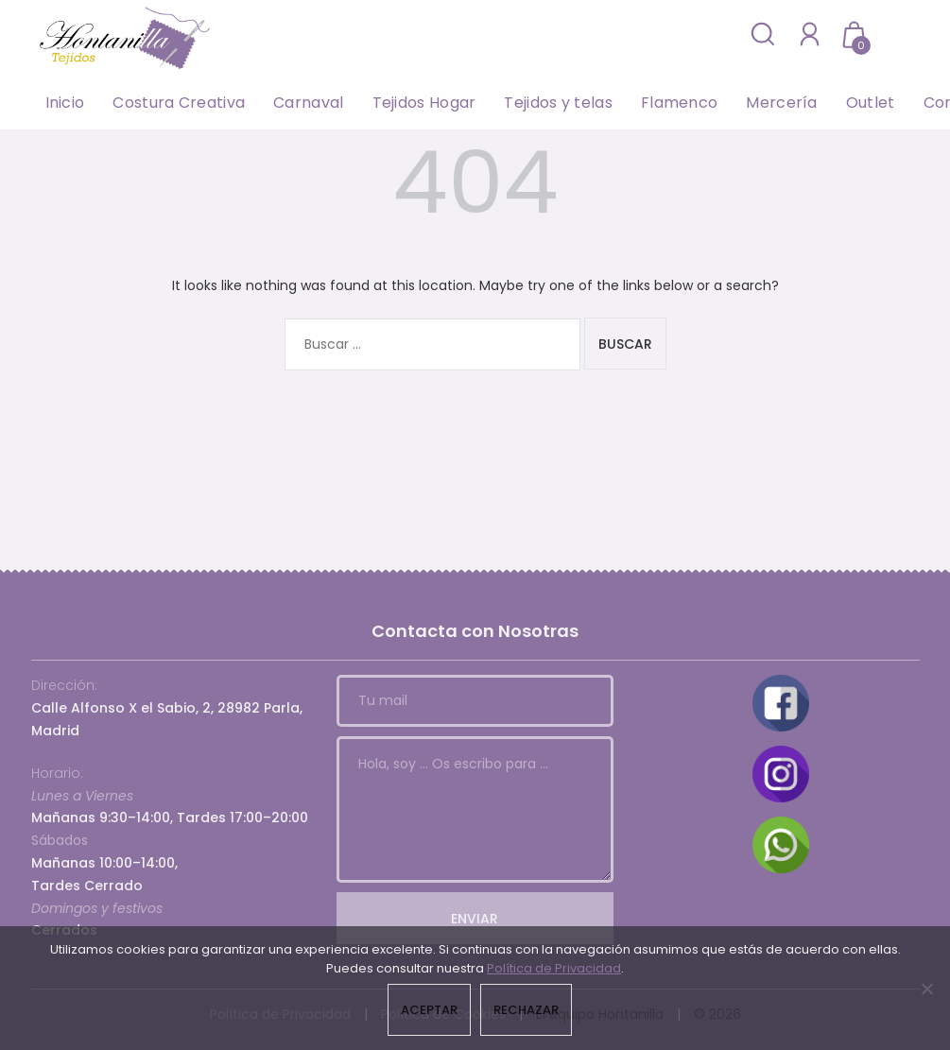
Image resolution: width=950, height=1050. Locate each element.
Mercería (781, 102)
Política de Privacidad (554, 968)
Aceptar (429, 1010)
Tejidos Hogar (424, 102)
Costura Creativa (178, 102)
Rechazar (526, 1010)
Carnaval (308, 102)
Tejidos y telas (558, 102)
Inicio (65, 102)
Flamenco (679, 102)
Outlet (870, 102)
